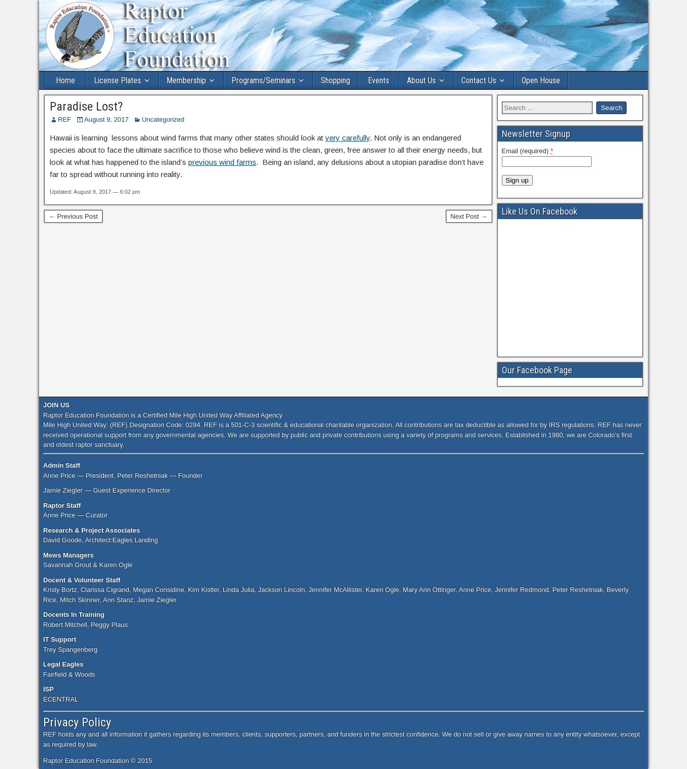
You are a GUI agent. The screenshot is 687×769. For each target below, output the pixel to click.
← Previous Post (73, 216)
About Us (421, 80)
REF (64, 119)
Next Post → (469, 216)
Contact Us (478, 80)
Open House (541, 80)
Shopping (335, 80)
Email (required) (528, 151)
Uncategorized (163, 119)
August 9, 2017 (106, 119)
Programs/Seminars (263, 80)
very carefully (347, 137)
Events (378, 80)
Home (65, 80)
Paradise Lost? (86, 106)
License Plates (117, 80)
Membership (186, 80)
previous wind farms (222, 162)
